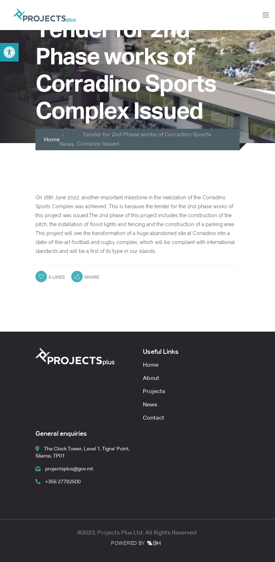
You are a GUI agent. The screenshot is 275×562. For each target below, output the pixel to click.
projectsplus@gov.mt (64, 468)
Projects (154, 392)
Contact (153, 418)
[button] (9, 52)
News (67, 144)
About (151, 378)
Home (52, 140)
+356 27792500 (58, 481)
